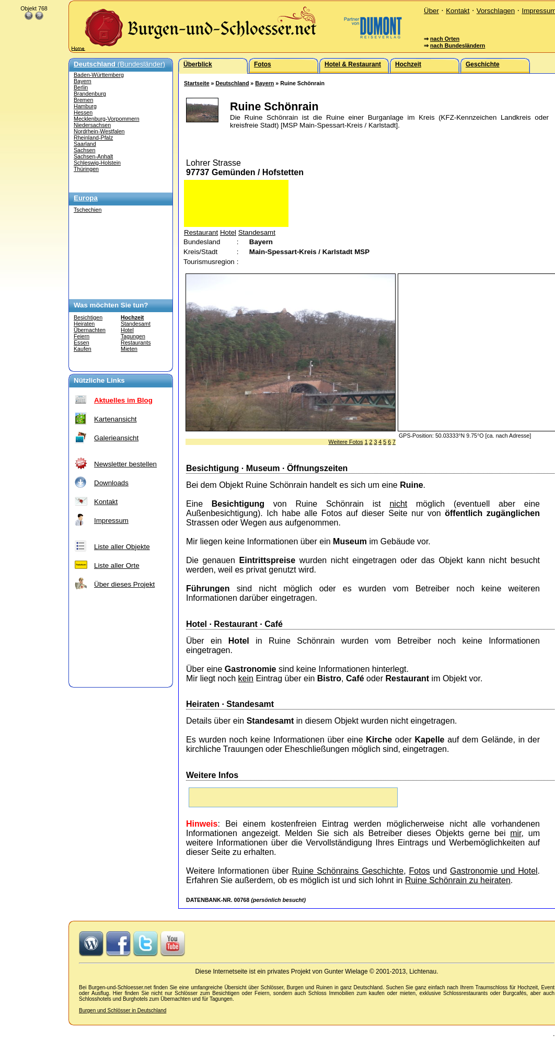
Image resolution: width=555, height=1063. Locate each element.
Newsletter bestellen (125, 464)
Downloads (111, 483)
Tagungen (133, 336)
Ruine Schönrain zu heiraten (458, 880)
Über (431, 11)
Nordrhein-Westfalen (99, 131)
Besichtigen (88, 317)
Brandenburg (90, 93)
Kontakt (457, 11)
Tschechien (87, 210)
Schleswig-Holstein (97, 162)
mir (515, 833)
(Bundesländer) (119, 64)
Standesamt (136, 324)
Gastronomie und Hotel (493, 870)
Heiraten (84, 324)
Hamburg (85, 106)
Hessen (83, 112)
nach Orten (444, 39)
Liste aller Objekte (122, 547)
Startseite (197, 83)
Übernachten (90, 330)
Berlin (81, 87)
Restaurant (201, 232)
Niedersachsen (92, 125)
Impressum (111, 520)
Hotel (127, 330)
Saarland (85, 144)
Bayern (82, 81)
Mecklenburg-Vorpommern (107, 119)
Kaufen (82, 349)
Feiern (81, 336)
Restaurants (136, 342)
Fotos (419, 870)
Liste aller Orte (117, 565)
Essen (81, 342)
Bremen (83, 100)
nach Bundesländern (457, 45)
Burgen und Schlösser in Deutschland (122, 1010)
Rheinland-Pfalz (93, 137)
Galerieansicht (116, 438)
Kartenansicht (115, 419)
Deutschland (232, 83)
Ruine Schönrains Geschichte (347, 870)
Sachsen (84, 150)
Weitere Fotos (346, 442)
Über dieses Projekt (124, 584)
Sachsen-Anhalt (93, 156)
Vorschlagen (496, 11)
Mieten (129, 349)
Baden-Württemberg (99, 75)
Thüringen (86, 169)
